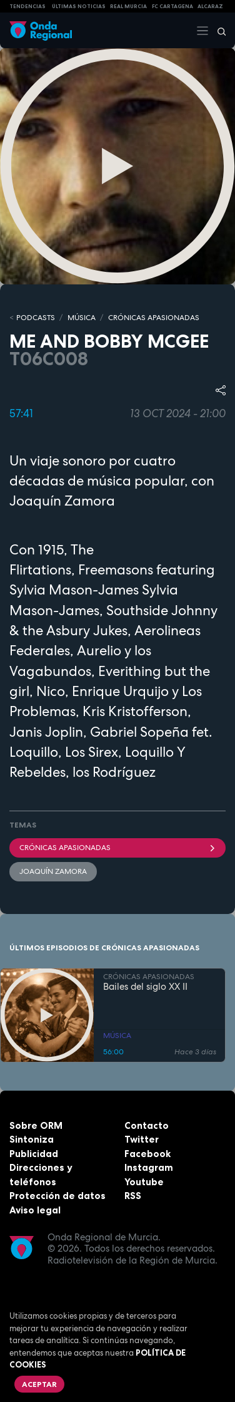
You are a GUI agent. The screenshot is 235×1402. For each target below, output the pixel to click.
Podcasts (35, 318)
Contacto (146, 1125)
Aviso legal (35, 1210)
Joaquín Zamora (53, 871)
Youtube (144, 1182)
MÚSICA (82, 318)
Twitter (141, 1139)
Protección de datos (57, 1196)
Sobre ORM (35, 1125)
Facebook (147, 1154)
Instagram (148, 1167)
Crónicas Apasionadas (117, 848)
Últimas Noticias (79, 6)
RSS (132, 1196)
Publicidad (33, 1154)
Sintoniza (31, 1139)
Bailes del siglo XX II (145, 987)
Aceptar (39, 1384)
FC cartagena (172, 6)
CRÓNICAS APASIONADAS (153, 318)
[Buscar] (217, 31)
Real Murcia (128, 6)
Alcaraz (210, 6)
